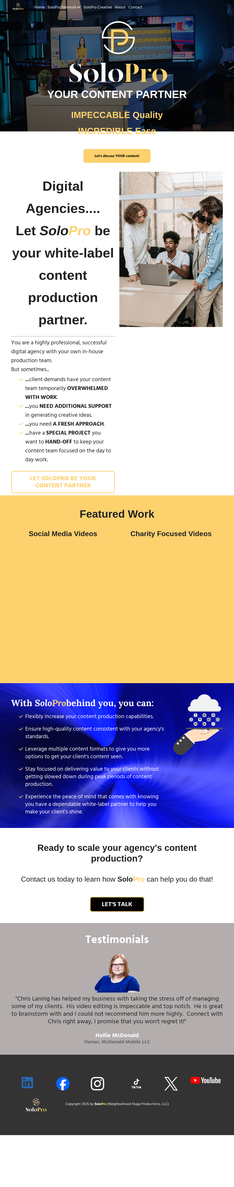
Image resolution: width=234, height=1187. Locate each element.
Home (39, 7)
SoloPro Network (64, 7)
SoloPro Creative (97, 7)
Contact (135, 7)
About (120, 7)
